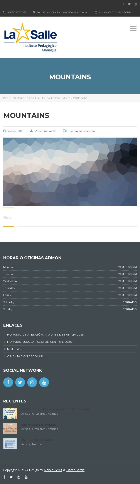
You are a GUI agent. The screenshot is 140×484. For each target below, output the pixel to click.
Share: (7, 217)
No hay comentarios (79, 131)
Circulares (39, 414)
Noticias (53, 414)
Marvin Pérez (53, 470)
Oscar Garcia (75, 470)
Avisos (25, 414)
